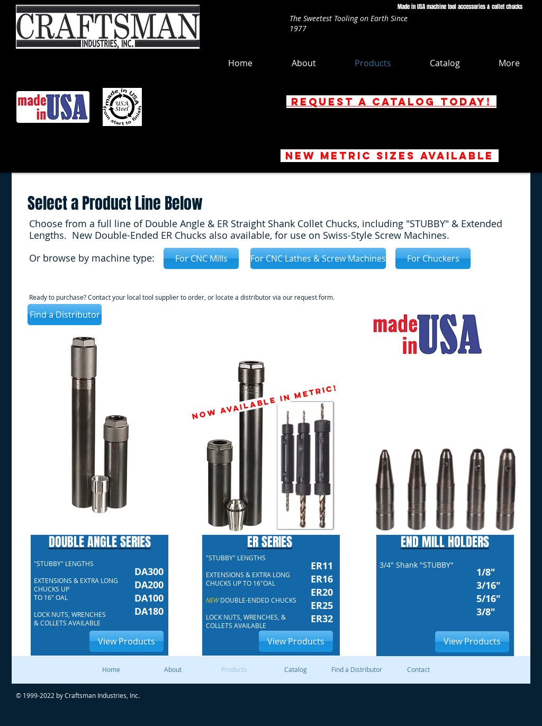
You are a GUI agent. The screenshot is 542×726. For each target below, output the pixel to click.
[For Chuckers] (433, 258)
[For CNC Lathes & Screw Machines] (318, 258)
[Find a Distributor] (65, 314)
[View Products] (126, 641)
